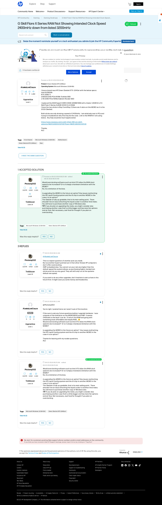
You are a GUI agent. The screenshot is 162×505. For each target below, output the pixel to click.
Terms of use (99, 493)
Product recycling (28, 493)
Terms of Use (33, 453)
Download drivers (74, 465)
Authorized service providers (77, 473)
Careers (19, 468)
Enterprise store (48, 473)
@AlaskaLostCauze (50, 257)
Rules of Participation (50, 453)
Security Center (73, 481)
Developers (98, 470)
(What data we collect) (109, 61)
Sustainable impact (22, 473)
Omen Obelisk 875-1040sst (27, 143)
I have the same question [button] (32, 156)
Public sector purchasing (50, 475)
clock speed (28, 140)
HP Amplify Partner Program (103, 465)
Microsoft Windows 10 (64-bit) (45, 140)
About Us (19, 462)
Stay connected (125, 462)
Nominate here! (128, 41)
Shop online (46, 465)
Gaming (36, 18)
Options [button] (142, 23)
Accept (89, 72)
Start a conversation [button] (61, 35)
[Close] (121, 53)
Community (72, 470)
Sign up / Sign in (136, 11)
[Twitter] (133, 465)
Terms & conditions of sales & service (28, 496)
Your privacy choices (87, 493)
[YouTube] (136, 465)
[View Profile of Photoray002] (30, 183)
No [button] (51, 237)
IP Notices (44, 496)
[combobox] (33, 35)
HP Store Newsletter (23, 483)
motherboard (62, 140)
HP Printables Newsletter (24, 486)
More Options (73, 72)
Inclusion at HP (21, 475)
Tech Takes (20, 481)
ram (41, 143)
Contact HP (20, 465)
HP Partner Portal (100, 468)
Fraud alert (72, 478)
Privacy (63, 493)
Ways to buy (46, 462)
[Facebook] (126, 465)
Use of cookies (86, 66)
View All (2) (23, 230)
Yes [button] (44, 237)
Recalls (19, 493)
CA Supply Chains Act (52, 493)
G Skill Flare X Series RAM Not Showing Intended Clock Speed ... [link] (86, 18)
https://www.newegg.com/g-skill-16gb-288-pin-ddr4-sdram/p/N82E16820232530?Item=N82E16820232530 (63, 123)
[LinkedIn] (122, 465)
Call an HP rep (47, 468)
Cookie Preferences (73, 493)
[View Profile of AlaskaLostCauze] (28, 87)
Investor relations (22, 470)
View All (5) (21, 147)
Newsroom (20, 478)
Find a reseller (47, 470)
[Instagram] (129, 465)
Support (71, 462)
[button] (101, 80)
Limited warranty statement (114, 493)
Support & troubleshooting (77, 468)
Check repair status (75, 475)
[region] (82, 63)
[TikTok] (140, 465)
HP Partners (98, 462)
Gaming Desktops (51, 18)
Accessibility (39, 493)
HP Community (23, 18)
